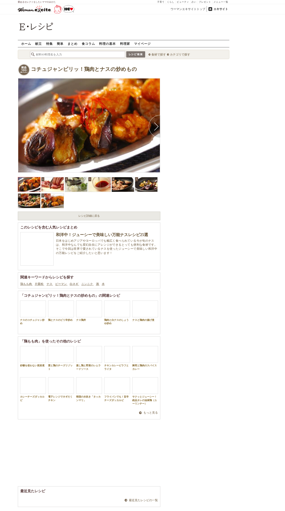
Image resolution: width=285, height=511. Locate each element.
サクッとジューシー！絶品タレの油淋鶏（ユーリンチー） (145, 391)
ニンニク (87, 284)
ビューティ (183, 2)
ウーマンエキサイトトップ (188, 9)
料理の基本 (107, 43)
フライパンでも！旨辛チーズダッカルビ (117, 389)
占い (193, 2)
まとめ (72, 43)
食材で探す (158, 54)
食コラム (88, 43)
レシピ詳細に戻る (89, 215)
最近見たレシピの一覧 (143, 500)
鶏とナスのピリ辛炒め (61, 311)
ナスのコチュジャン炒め (33, 313)
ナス (50, 284)
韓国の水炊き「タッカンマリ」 (89, 389)
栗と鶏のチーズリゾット (61, 358)
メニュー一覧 (221, 2)
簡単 (60, 43)
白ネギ (74, 284)
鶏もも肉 (26, 284)
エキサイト (221, 9)
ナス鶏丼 (89, 311)
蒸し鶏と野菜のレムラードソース (89, 358)
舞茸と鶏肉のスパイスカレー (145, 358)
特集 (49, 43)
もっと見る (150, 412)
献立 (38, 43)
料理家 (125, 43)
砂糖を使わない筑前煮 (33, 356)
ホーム (26, 43)
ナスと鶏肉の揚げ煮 (145, 311)
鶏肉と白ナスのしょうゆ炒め (117, 313)
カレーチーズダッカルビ (33, 389)
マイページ (142, 43)
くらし (170, 2)
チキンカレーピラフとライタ (117, 358)
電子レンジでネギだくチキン (61, 389)
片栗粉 (39, 284)
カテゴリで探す (180, 54)
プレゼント (205, 2)
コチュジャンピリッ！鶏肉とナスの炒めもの (84, 69)
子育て (161, 2)
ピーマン (61, 284)
